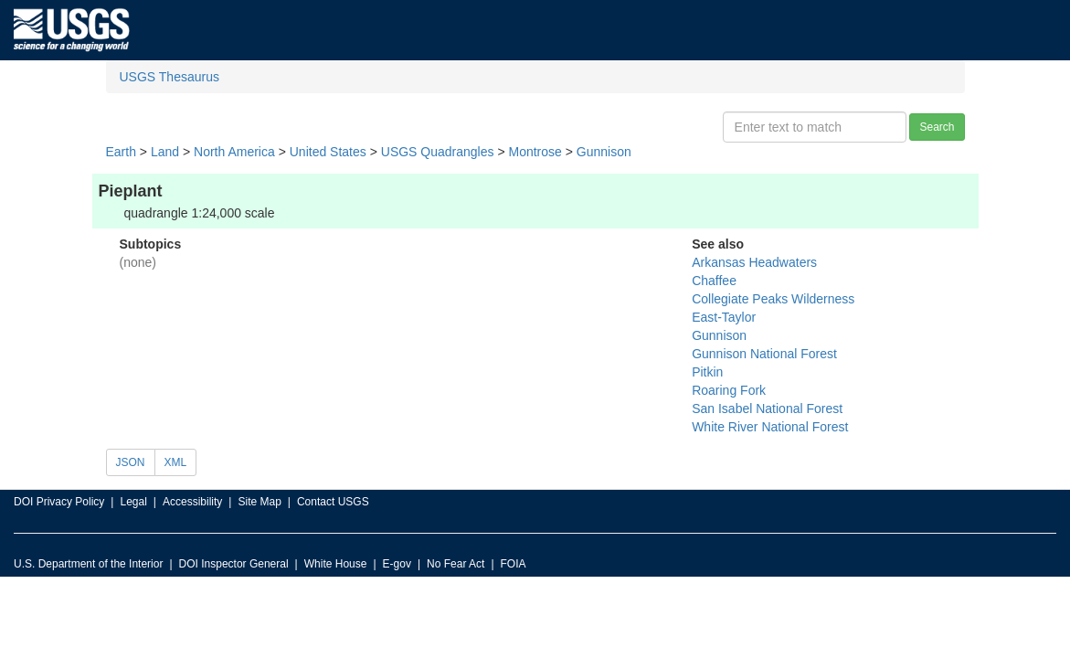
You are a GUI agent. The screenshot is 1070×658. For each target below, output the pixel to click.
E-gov (397, 563)
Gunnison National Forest (764, 353)
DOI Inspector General (234, 563)
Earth (121, 151)
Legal (133, 501)
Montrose (534, 151)
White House (335, 563)
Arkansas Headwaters (754, 262)
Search (936, 127)
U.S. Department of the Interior (88, 563)
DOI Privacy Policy (59, 501)
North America (234, 151)
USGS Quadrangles (437, 151)
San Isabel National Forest (767, 408)
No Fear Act (455, 563)
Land (165, 151)
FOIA (513, 563)
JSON (130, 462)
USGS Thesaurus (169, 76)
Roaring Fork (729, 390)
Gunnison (604, 151)
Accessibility (192, 501)
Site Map (259, 501)
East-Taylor (724, 317)
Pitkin (707, 372)
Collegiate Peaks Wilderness (773, 299)
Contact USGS (333, 501)
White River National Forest (770, 426)
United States (328, 151)
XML (175, 462)
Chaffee (714, 280)
